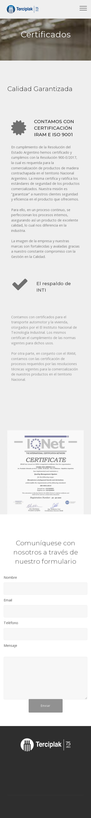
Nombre (10, 579)
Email (8, 601)
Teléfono (11, 624)
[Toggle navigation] (83, 8)
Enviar (45, 710)
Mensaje (10, 647)
